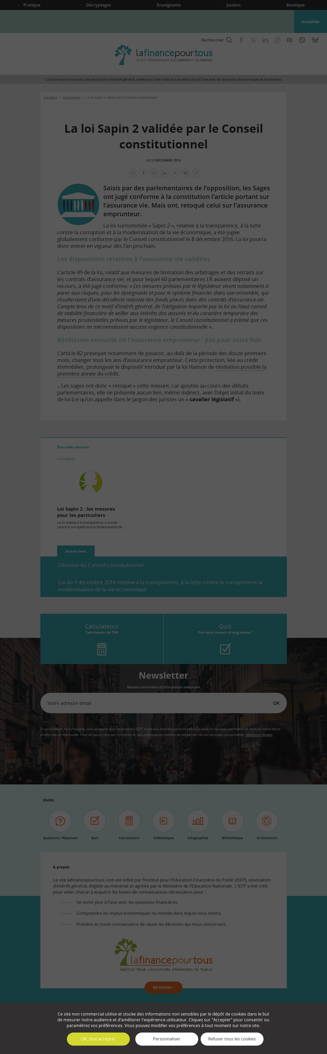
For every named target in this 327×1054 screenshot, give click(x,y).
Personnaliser (166, 1039)
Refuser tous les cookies (232, 1039)
